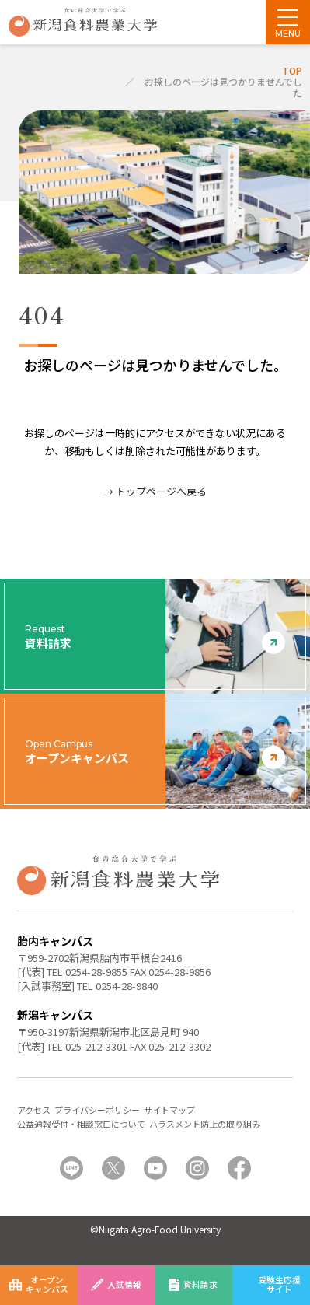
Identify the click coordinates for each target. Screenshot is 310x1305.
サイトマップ (169, 1110)
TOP (292, 70)
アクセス (34, 1110)
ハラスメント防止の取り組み (204, 1124)
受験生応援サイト (279, 1284)
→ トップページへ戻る (155, 491)
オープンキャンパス (47, 1284)
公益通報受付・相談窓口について (81, 1124)
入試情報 (124, 1284)
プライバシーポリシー (97, 1110)
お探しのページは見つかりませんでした (223, 87)
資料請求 (200, 1284)
